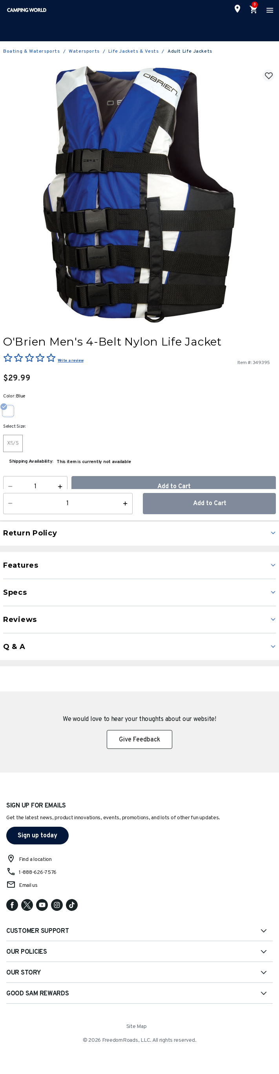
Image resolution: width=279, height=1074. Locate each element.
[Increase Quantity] (62, 486)
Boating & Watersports (31, 51)
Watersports (84, 51)
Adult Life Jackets (190, 51)
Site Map (136, 1026)
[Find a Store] (237, 9)
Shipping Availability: (31, 461)
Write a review (70, 360)
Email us (28, 885)
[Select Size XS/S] (13, 443)
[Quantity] (35, 486)
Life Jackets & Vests (133, 51)
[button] (149, 512)
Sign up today (37, 836)
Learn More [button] (52, 515)
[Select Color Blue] (11, 411)
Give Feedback (139, 740)
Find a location (35, 859)
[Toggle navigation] (269, 10)
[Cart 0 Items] (254, 10)
